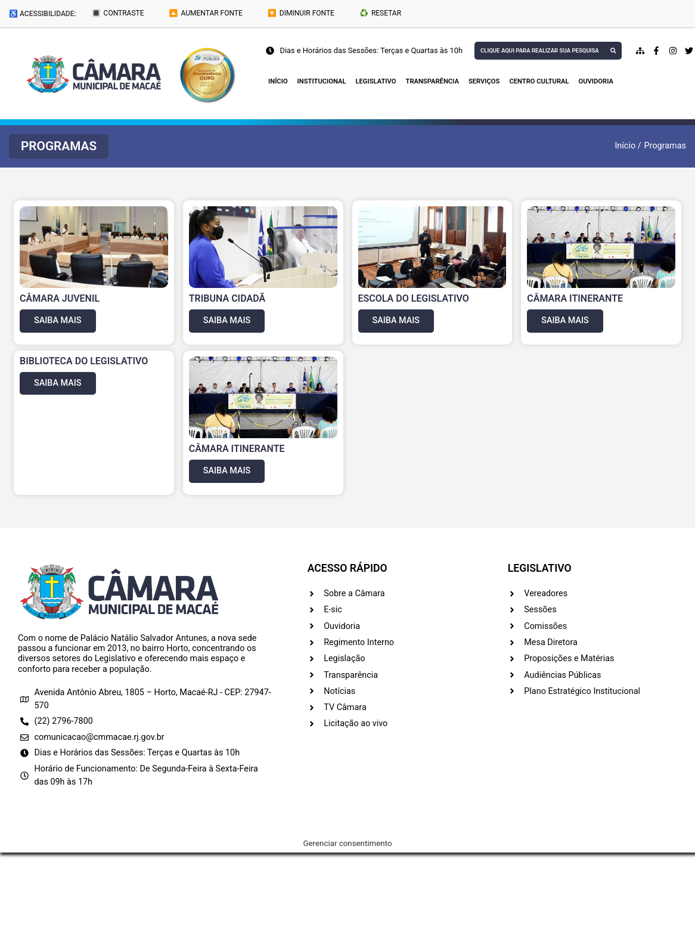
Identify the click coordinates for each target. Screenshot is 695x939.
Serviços (483, 81)
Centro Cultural (539, 81)
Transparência (432, 81)
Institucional (321, 81)
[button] (58, 146)
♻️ (380, 13)
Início (278, 81)
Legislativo (376, 81)
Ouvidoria (596, 81)
